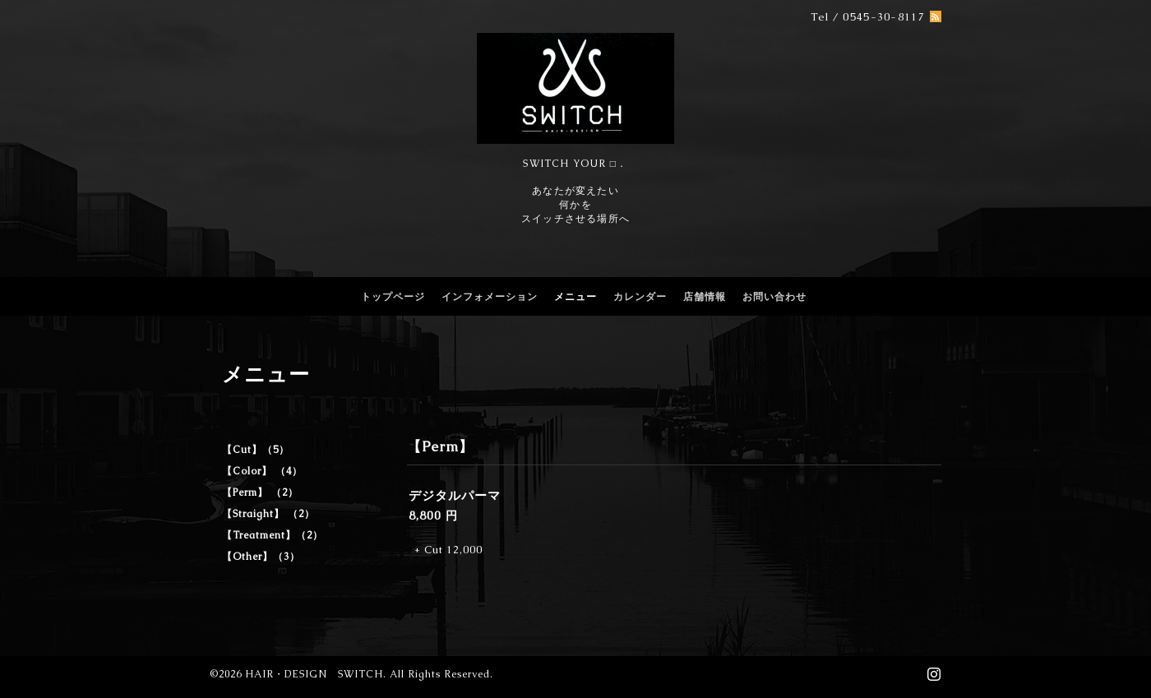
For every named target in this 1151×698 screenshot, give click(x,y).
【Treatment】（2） (272, 535)
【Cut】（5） (255, 449)
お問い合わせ (774, 296)
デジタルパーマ (455, 495)
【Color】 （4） (262, 471)
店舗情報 (704, 296)
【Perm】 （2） (260, 492)
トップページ (393, 296)
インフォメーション (489, 296)
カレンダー (640, 296)
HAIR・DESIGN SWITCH (314, 674)
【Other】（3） (261, 556)
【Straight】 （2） (268, 513)
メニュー (575, 296)
